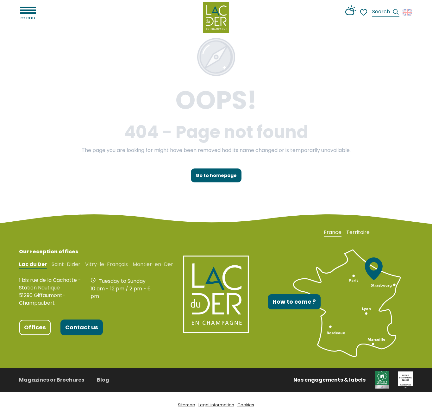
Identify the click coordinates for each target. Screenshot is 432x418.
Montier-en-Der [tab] (153, 264)
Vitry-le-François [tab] (106, 264)
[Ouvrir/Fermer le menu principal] (28, 12)
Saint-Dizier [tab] (66, 264)
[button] (385, 12)
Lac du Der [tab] (33, 264)
